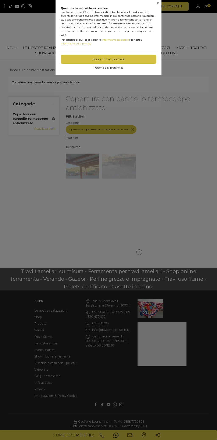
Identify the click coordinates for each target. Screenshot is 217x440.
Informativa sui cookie (115, 39)
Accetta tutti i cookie (108, 59)
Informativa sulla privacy (76, 43)
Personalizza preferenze (108, 67)
